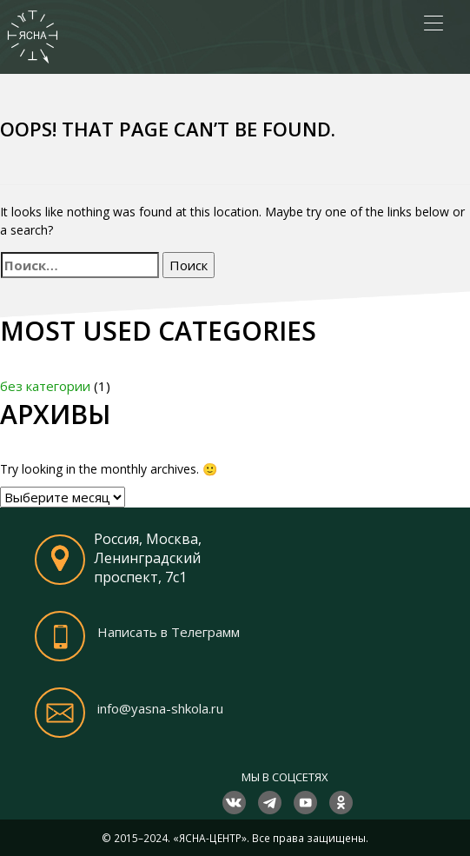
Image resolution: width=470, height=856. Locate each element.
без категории (45, 386)
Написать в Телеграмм (168, 631)
